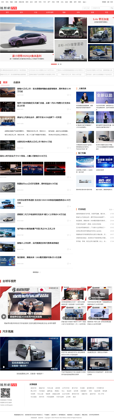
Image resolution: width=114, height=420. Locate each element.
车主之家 (40, 394)
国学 (75, 2)
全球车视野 (49, 12)
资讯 (7, 2)
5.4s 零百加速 (101, 19)
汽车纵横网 (50, 397)
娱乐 (31, 2)
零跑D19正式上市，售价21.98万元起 (71, 74)
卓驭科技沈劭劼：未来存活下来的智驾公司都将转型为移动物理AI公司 (91, 238)
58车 (90, 391)
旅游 (66, 2)
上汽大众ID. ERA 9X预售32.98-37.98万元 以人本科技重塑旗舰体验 (42, 70)
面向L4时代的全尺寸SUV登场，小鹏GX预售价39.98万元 (23, 156)
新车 (21, 12)
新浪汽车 (34, 388)
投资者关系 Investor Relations (33, 415)
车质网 (33, 394)
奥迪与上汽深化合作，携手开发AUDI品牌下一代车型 (39, 117)
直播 (16, 2)
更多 (84, 2)
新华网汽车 (90, 388)
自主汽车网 (66, 394)
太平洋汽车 (66, 388)
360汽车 (41, 397)
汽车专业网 (60, 397)
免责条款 (69, 415)
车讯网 (82, 388)
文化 (62, 2)
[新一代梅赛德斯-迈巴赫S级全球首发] (20, 59)
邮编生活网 (56, 394)
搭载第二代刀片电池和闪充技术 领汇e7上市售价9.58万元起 (41, 214)
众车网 (68, 397)
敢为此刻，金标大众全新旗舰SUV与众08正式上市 (100, 74)
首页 (2, 2)
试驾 (78, 12)
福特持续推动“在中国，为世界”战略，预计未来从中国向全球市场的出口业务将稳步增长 (91, 214)
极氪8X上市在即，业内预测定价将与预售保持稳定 (38, 243)
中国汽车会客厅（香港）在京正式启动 (88, 224)
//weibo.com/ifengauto (6, 405)
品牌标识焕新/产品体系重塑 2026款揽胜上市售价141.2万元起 (42, 74)
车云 (63, 391)
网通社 (57, 391)
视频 (11, 2)
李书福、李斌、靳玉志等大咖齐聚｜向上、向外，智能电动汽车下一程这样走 (91, 241)
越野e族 (49, 391)
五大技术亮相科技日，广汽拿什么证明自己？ (90, 227)
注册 (108, 2)
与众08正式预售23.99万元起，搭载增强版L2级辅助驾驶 (100, 70)
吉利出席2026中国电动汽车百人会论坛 (88, 231)
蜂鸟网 (105, 391)
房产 (49, 2)
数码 (79, 2)
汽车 (44, 2)
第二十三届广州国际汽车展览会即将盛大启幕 (41, 135)
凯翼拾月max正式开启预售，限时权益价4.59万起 (37, 184)
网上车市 (34, 391)
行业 (35, 12)
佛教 (71, 2)
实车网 (76, 391)
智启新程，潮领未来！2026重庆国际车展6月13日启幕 (39, 257)
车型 (106, 12)
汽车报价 (42, 391)
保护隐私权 (62, 415)
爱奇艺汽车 (75, 394)
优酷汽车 (84, 394)
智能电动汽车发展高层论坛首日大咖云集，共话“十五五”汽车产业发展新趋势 (91, 234)
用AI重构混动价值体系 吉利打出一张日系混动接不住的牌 (13, 70)
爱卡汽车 (75, 388)
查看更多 (36, 272)
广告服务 (46, 415)
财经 (27, 2)
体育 (36, 2)
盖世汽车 (93, 394)
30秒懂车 (83, 391)
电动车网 (97, 391)
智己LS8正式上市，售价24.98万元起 (16, 135)
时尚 (40, 2)
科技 (53, 2)
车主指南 (34, 397)
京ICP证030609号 (94, 415)
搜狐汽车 (42, 388)
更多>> (111, 209)
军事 (57, 2)
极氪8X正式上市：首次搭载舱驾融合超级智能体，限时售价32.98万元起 (13, 74)
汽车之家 (50, 388)
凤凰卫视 (21, 2)
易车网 (57, 388)
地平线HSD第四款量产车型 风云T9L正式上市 (36, 229)
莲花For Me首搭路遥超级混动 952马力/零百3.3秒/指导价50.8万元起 (71, 70)
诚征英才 (53, 415)
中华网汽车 (100, 388)
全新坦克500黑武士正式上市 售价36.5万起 (34, 142)
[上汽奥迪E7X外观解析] (37, 59)
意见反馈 (77, 415)
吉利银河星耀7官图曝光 (101, 22)
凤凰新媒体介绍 (18, 415)
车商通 (104, 2)
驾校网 (48, 394)
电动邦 (69, 391)
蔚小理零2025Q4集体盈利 (26, 56)
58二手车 (101, 394)
